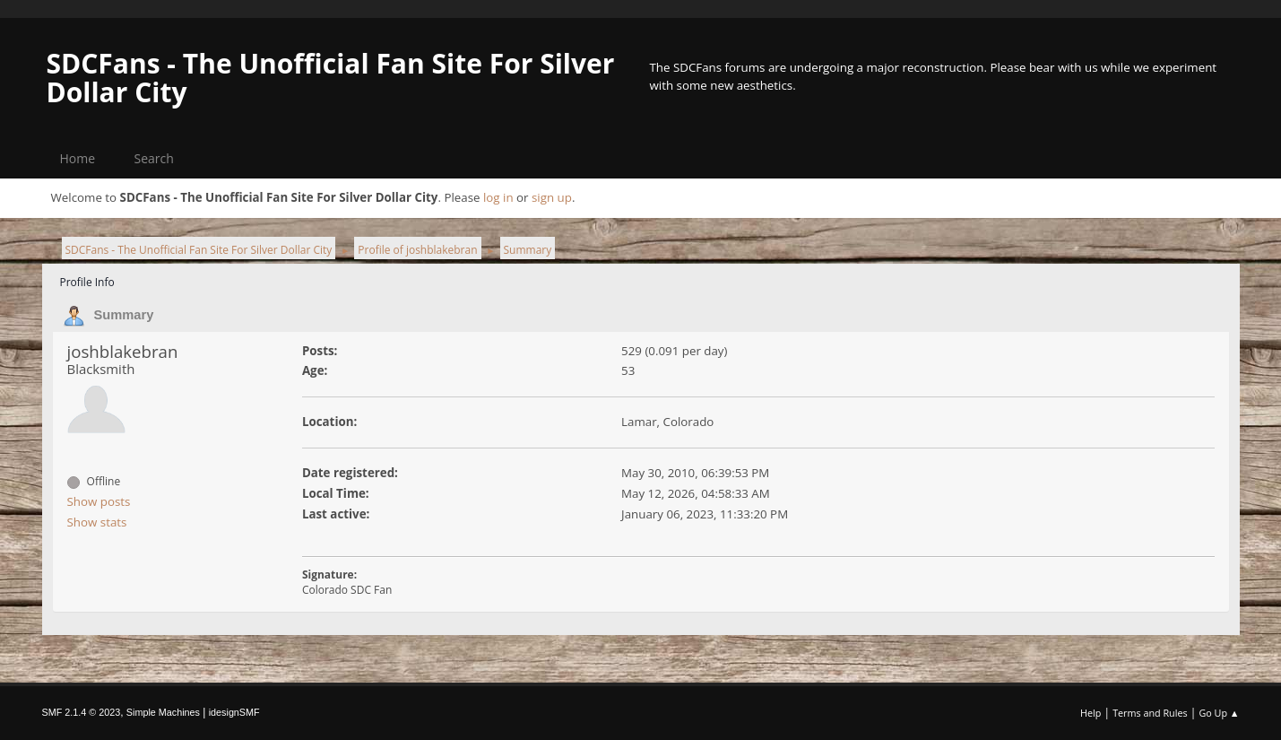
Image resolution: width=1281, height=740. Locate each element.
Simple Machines (163, 712)
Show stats (97, 522)
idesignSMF (234, 712)
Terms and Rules (1150, 712)
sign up (552, 197)
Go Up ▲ (1219, 712)
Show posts (99, 501)
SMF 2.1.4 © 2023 (81, 712)
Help (1090, 712)
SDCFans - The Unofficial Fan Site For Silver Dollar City (331, 77)
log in (498, 197)
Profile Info (87, 282)
